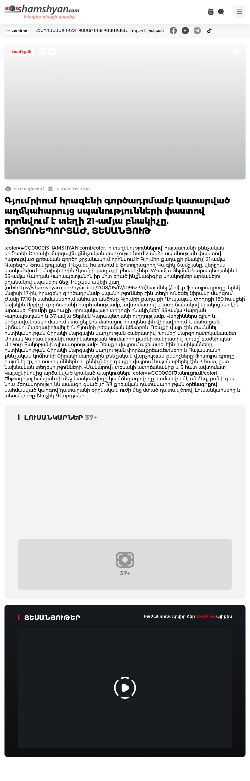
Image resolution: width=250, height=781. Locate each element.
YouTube (205, 616)
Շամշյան (21, 52)
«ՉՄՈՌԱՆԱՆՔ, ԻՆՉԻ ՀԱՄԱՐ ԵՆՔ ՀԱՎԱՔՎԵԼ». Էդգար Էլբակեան (100, 30)
